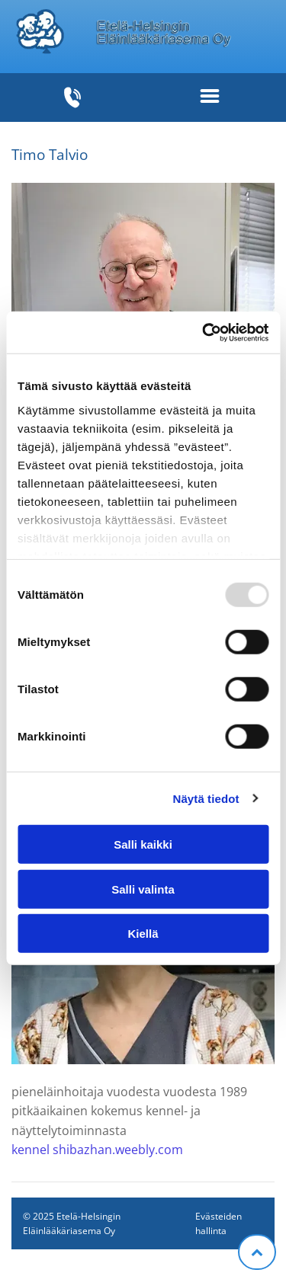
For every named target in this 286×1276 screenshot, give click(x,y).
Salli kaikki (143, 844)
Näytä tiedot (206, 798)
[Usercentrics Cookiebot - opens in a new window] (203, 332)
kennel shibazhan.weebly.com (97, 1149)
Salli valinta (143, 888)
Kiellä (142, 933)
